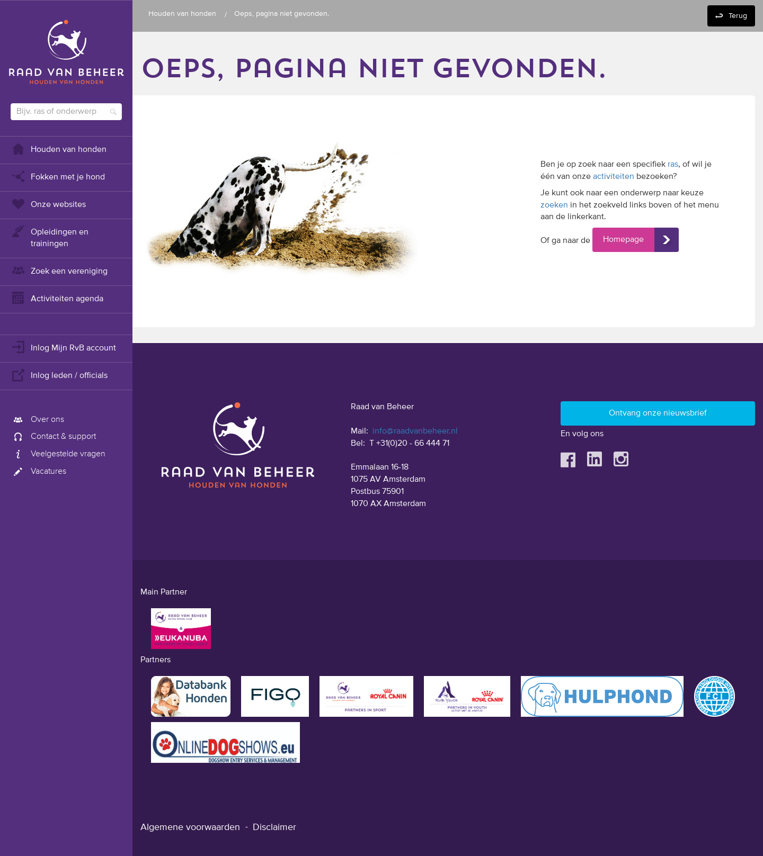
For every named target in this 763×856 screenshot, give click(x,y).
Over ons (37, 420)
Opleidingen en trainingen (49, 237)
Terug (738, 16)
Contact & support (53, 436)
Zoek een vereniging (59, 270)
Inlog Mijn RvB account (63, 347)
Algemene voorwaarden (190, 827)
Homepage (623, 240)
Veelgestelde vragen (58, 454)
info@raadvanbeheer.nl (415, 431)
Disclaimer (274, 827)
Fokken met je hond (58, 176)
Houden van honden (59, 148)
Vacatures (38, 471)
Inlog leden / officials (59, 374)
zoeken (554, 205)
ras (673, 164)
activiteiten (613, 177)
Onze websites (48, 203)
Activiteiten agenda (57, 298)
